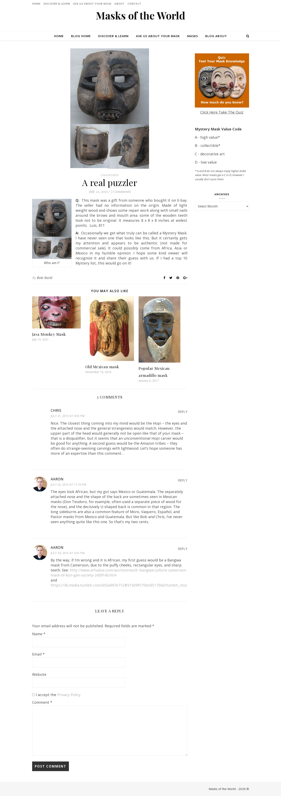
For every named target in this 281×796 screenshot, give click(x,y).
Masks (192, 36)
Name (38, 633)
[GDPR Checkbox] (33, 694)
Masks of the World (140, 15)
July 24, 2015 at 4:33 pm (68, 553)
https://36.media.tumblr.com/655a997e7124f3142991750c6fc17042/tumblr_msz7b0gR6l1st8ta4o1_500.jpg (141, 585)
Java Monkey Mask (49, 334)
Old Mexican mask (102, 366)
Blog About (216, 36)
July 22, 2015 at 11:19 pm (68, 484)
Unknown (110, 175)
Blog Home (81, 36)
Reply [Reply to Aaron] (182, 480)
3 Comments (120, 191)
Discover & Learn (57, 3)
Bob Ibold (44, 277)
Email (38, 654)
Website (39, 674)
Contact (134, 3)
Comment (42, 702)
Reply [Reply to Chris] (182, 412)
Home (36, 3)
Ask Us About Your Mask (92, 3)
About (119, 3)
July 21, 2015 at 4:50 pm (68, 416)
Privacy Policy (69, 694)
